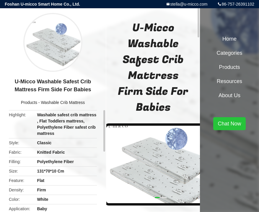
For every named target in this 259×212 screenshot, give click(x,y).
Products (29, 102)
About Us (229, 95)
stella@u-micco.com (188, 4)
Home (229, 39)
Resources (229, 81)
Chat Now (229, 124)
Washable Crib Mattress (63, 102)
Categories (229, 53)
